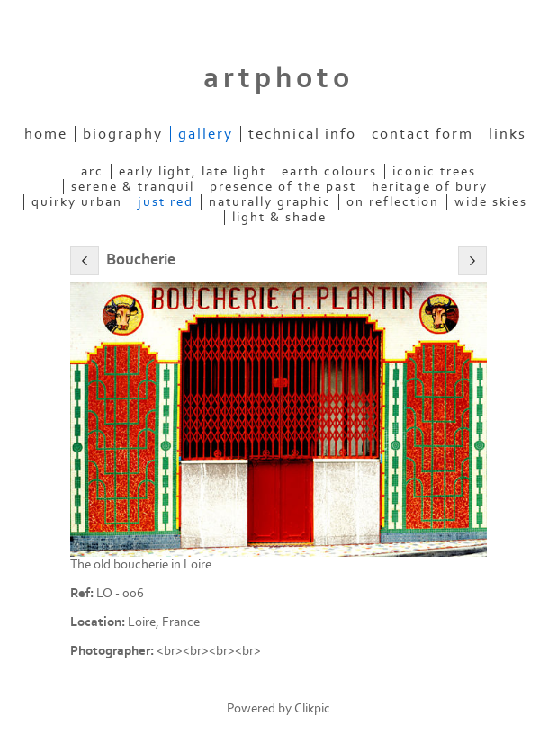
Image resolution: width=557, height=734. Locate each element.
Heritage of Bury (430, 186)
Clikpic (312, 708)
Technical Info (302, 134)
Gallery (205, 134)
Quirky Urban (76, 202)
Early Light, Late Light (192, 171)
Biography (123, 134)
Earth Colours (329, 171)
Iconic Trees (434, 171)
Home (45, 134)
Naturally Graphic (270, 202)
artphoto (278, 78)
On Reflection (392, 202)
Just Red (165, 202)
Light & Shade (279, 217)
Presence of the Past (283, 186)
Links (507, 134)
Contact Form (422, 134)
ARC (92, 171)
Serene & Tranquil (132, 186)
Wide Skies (490, 202)
